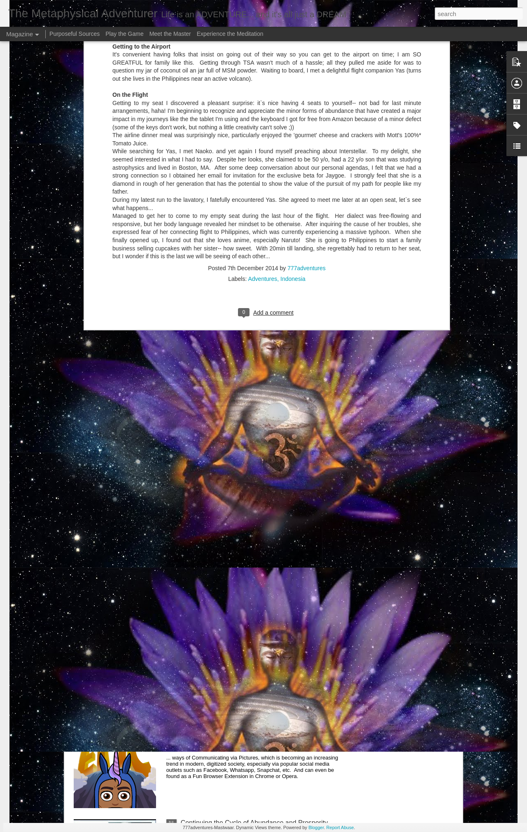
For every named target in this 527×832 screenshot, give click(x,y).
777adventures (306, 157)
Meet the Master (170, 33)
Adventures (262, 168)
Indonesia (292, 168)
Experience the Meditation (230, 33)
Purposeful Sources (74, 33)
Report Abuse (340, 827)
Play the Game (124, 33)
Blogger (316, 827)
